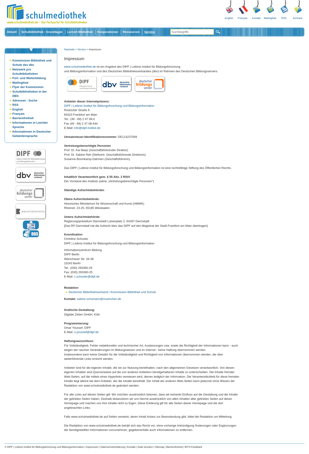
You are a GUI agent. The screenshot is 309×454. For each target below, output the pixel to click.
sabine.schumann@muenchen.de (99, 299)
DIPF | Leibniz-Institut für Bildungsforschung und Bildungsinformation (109, 105)
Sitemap (159, 447)
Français (242, 18)
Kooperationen (107, 32)
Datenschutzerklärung (112, 447)
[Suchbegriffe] (192, 32)
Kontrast (297, 18)
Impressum (92, 447)
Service (149, 32)
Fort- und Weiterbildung (29, 78)
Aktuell (12, 32)
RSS (284, 18)
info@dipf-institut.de (87, 128)
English (229, 18)
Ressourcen (131, 32)
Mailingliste (270, 18)
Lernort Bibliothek (80, 32)
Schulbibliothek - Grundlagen (42, 32)
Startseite (69, 49)
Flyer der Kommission (27, 87)
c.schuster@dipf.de (86, 276)
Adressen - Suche (24, 100)
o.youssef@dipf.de (86, 332)
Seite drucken (145, 447)
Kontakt (256, 18)
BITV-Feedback (193, 447)
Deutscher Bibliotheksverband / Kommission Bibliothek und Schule (112, 292)
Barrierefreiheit (23, 118)
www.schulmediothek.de (80, 66)
